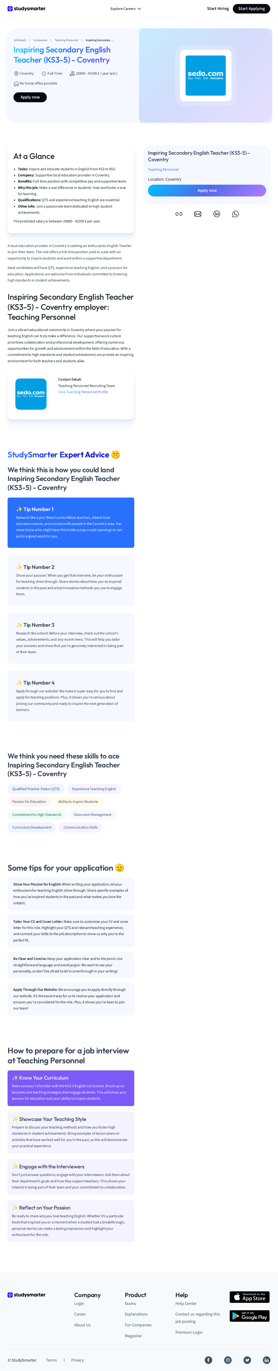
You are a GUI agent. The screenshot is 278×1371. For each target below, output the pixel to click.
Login (79, 1304)
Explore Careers (126, 9)
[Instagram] (228, 1360)
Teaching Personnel (163, 169)
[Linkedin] (266, 1360)
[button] (178, 214)
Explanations (136, 1314)
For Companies (138, 1325)
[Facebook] (208, 1360)
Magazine (133, 1336)
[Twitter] (247, 1360)
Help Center (186, 1304)
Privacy (77, 1360)
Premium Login (189, 1332)
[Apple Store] (250, 1297)
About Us (82, 1325)
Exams (130, 1304)
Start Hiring (218, 9)
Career (80, 1314)
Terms (51, 1360)
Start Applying (251, 9)
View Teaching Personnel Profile (83, 392)
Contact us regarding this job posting (197, 1317)
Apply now (30, 97)
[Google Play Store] (250, 1316)
